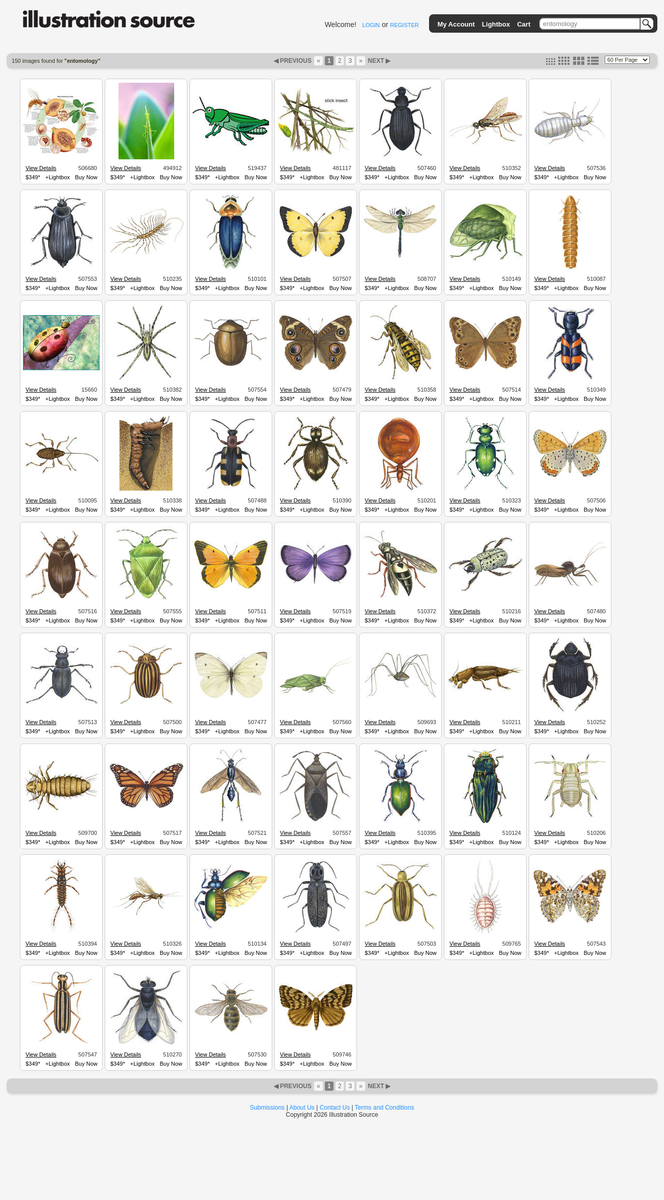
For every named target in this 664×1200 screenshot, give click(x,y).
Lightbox (496, 24)
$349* (33, 177)
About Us (302, 1107)
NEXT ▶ (378, 60)
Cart (523, 24)
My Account (456, 24)
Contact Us (335, 1107)
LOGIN (371, 25)
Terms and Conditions (384, 1107)
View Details (41, 168)
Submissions (267, 1107)
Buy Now (86, 177)
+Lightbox (57, 177)
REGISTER (404, 25)
